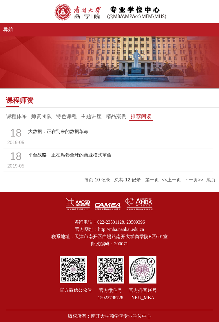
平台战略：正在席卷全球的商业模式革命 (70, 154)
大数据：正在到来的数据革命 (58, 131)
